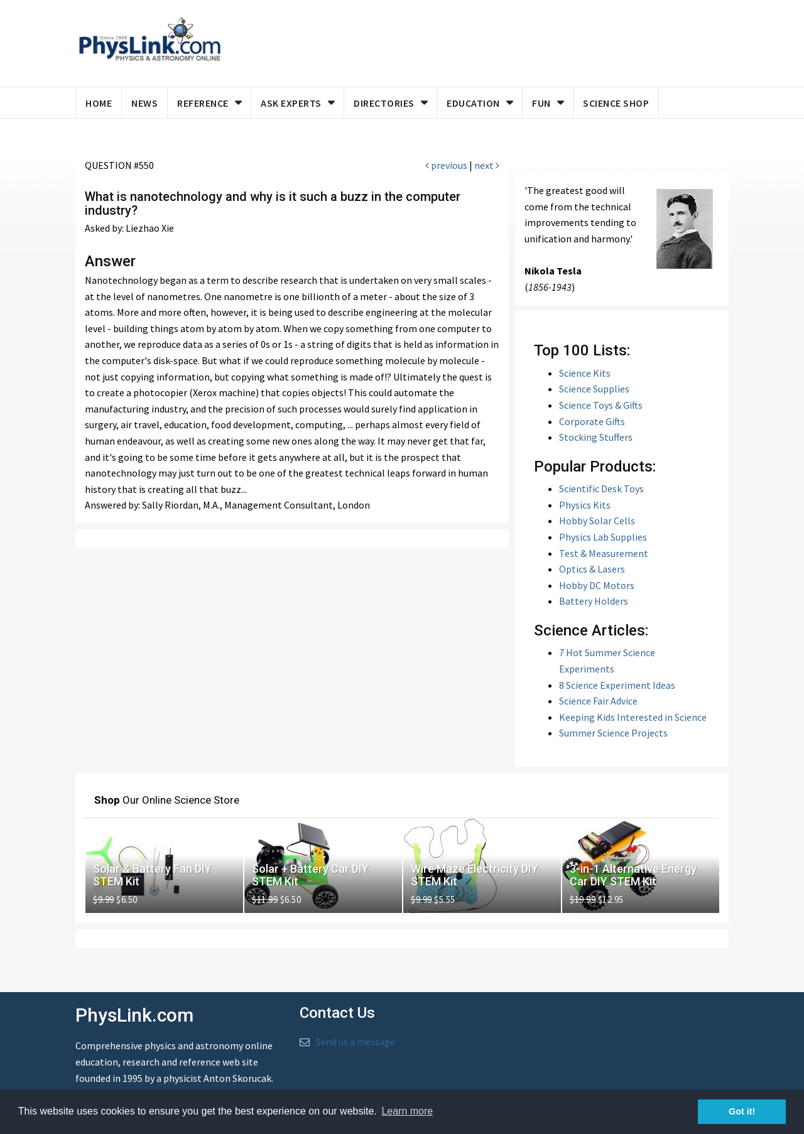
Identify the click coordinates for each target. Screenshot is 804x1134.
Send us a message (355, 1041)
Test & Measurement (603, 553)
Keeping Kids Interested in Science (633, 717)
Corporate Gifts (592, 421)
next (486, 165)
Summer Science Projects (613, 733)
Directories (384, 103)
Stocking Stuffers (596, 437)
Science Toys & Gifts (601, 405)
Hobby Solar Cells (597, 521)
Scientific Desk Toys (601, 489)
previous (446, 165)
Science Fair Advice (598, 700)
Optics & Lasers (592, 569)
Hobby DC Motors (596, 585)
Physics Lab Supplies (603, 537)
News (144, 103)
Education (473, 103)
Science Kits (585, 373)
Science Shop (616, 103)
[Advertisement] (472, 41)
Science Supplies (594, 389)
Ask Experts (291, 103)
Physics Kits (585, 505)
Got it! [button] (742, 1111)
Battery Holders (593, 601)
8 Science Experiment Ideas (617, 685)
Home (98, 103)
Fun (541, 103)
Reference (203, 103)
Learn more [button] (407, 1111)
